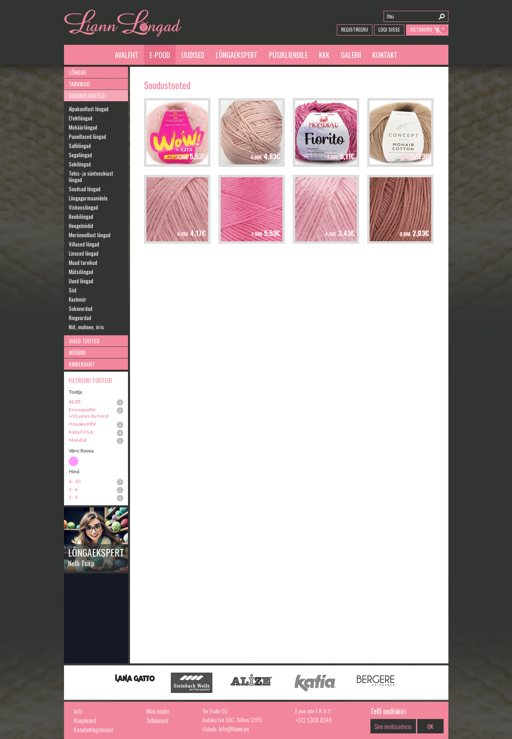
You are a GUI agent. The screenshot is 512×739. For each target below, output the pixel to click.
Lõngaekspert (237, 55)
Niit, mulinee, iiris (86, 327)
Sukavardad (80, 308)
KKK (324, 55)
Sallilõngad (80, 146)
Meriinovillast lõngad (89, 235)
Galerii (351, 55)
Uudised (192, 55)
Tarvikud (79, 84)
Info (78, 711)
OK (430, 726)
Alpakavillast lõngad (88, 109)
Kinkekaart (82, 364)
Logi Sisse (389, 29)
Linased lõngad (83, 253)
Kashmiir (77, 299)
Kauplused (85, 720)
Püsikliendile (288, 55)
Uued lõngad (81, 281)
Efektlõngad (80, 118)
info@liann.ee (234, 728)
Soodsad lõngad (84, 189)
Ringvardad (80, 318)
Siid (72, 290)
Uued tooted (84, 340)
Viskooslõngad (83, 207)
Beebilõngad (81, 216)
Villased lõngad (84, 244)
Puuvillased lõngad (87, 136)
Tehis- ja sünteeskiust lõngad (91, 176)
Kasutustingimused (93, 729)
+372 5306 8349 (313, 719)
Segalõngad (80, 155)
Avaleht (126, 55)
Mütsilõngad (81, 272)
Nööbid (77, 352)
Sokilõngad (80, 164)
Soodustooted (87, 95)
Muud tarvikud (83, 262)
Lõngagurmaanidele (88, 198)
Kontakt (385, 55)
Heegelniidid (81, 226)
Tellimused (157, 720)
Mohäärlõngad (83, 127)
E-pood (160, 55)
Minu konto (157, 711)
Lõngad (77, 72)
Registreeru (354, 29)
